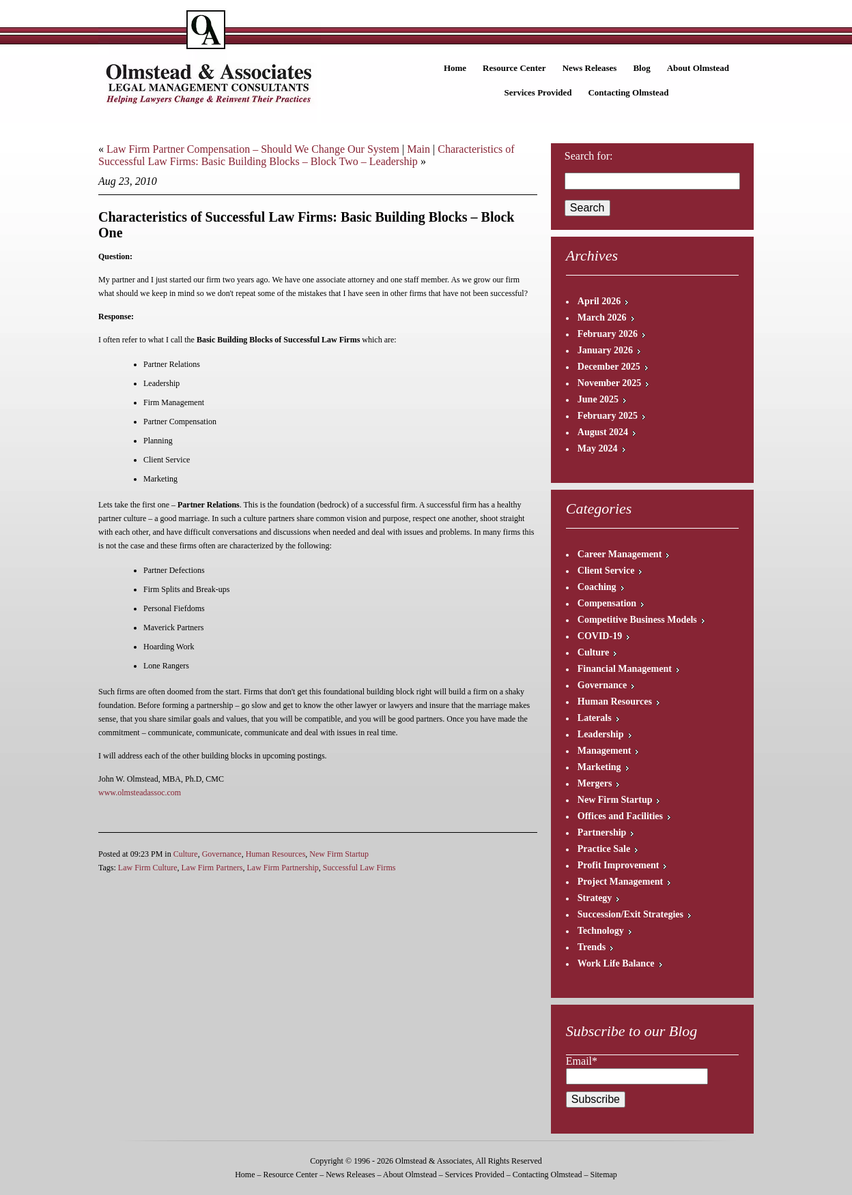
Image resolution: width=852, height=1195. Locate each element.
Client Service (606, 570)
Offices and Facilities (620, 816)
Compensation (607, 603)
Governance (222, 854)
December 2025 (609, 367)
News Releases (590, 68)
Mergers (595, 783)
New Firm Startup (339, 854)
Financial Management (625, 669)
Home (455, 68)
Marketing (599, 767)
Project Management (620, 881)
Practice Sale (604, 849)
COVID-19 (600, 636)
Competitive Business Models (637, 620)
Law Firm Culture (148, 867)
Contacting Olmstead (628, 92)
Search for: (589, 156)
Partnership (602, 832)
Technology (601, 931)
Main (418, 149)
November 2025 (609, 383)
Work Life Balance (616, 963)
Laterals (595, 718)
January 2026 (605, 350)
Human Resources (276, 854)
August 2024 (603, 432)
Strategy (595, 898)
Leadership (601, 734)
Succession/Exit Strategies (630, 914)
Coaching (597, 587)
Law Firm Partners (211, 867)
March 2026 (602, 317)
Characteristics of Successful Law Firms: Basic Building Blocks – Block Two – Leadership (306, 155)
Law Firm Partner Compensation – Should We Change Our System (252, 149)
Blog (641, 68)
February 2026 (608, 334)
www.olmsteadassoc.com (139, 792)
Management (604, 751)
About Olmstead (698, 68)
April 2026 (599, 301)
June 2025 (598, 399)
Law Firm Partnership (282, 867)
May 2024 (598, 448)
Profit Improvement (618, 865)
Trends (592, 947)
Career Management (620, 554)
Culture (185, 854)
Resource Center (514, 68)
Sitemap (603, 1174)
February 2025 (608, 416)
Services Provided (537, 92)
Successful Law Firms (359, 867)
